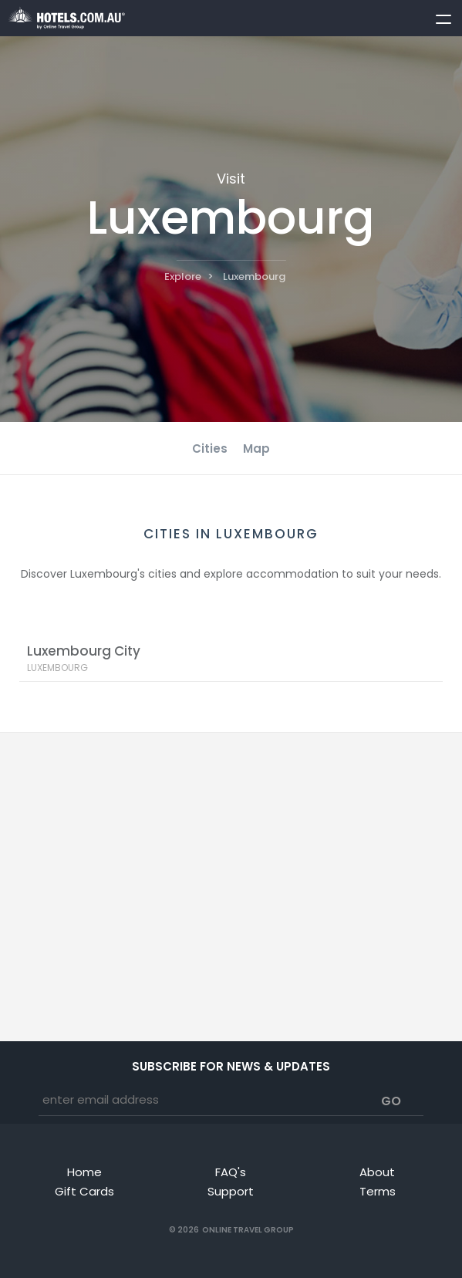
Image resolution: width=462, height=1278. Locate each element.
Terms (377, 1191)
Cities (210, 448)
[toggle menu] (436, 16)
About (377, 1172)
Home (84, 1172)
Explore (182, 276)
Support (230, 1191)
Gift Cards (84, 1191)
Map (256, 448)
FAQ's (230, 1172)
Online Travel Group (248, 1230)
